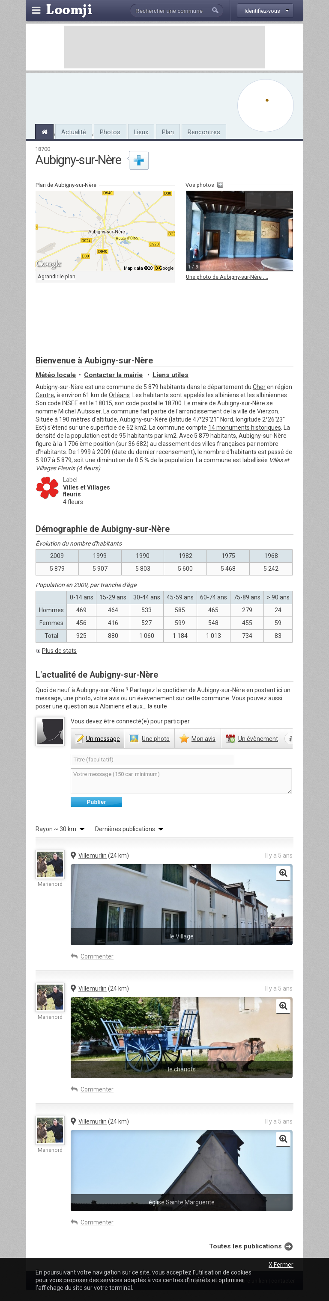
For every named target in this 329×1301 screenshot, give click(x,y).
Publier (96, 802)
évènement (258, 738)
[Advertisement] (164, 47)
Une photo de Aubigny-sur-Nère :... (227, 277)
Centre (45, 395)
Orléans (119, 395)
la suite (157, 706)
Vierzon (267, 411)
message (103, 738)
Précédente (254, 200)
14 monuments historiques (244, 427)
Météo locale (56, 375)
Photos (110, 132)
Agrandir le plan (56, 276)
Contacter (113, 375)
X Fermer (281, 1264)
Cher (259, 387)
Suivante (283, 200)
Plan (168, 132)
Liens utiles (170, 375)
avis (203, 738)
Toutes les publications (245, 1246)
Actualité (73, 132)
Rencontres (204, 132)
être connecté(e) (126, 721)
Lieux (141, 132)
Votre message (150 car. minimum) (181, 781)
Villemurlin (92, 855)
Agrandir (268, 200)
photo (156, 738)
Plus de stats (59, 650)
